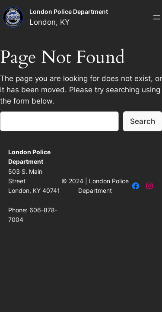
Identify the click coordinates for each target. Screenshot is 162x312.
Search (142, 121)
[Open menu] (157, 17)
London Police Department (68, 11)
